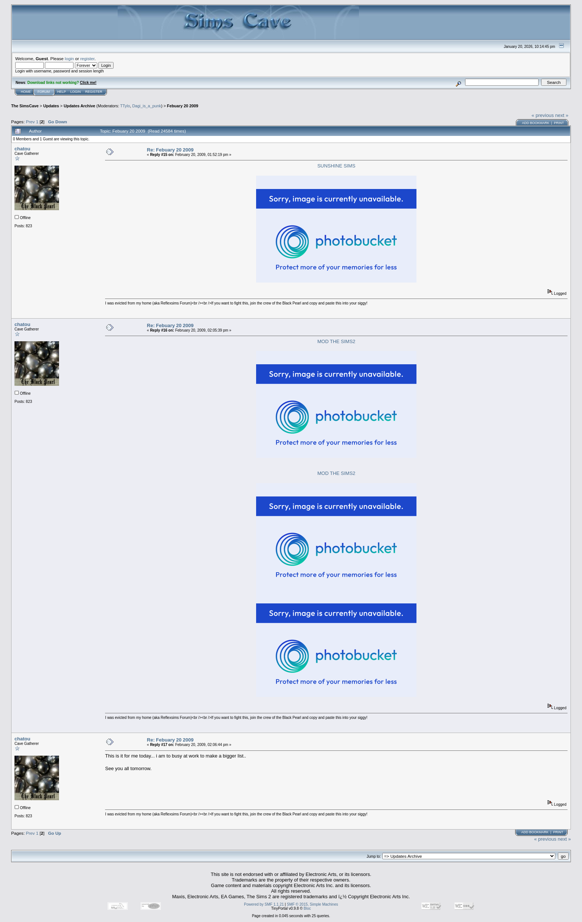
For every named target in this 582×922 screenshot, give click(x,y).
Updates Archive (79, 106)
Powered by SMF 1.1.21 (264, 904)
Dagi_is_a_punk (146, 106)
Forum (43, 92)
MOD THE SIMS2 (336, 341)
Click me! (88, 83)
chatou (22, 149)
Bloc (307, 908)
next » (561, 115)
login (69, 58)
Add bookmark (535, 123)
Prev (30, 121)
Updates (51, 106)
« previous (543, 115)
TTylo (125, 106)
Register (93, 92)
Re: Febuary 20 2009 (170, 150)
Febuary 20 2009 (182, 106)
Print (559, 123)
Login (76, 92)
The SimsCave (25, 106)
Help (61, 92)
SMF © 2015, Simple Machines (312, 904)
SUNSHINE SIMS (336, 166)
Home (26, 92)
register (87, 58)
